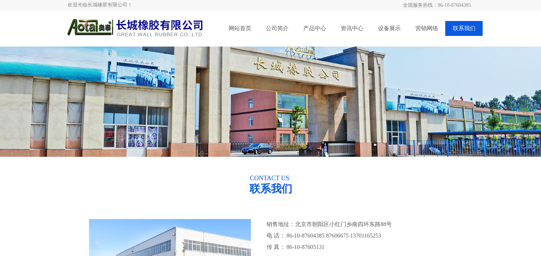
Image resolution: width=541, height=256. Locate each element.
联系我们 (464, 28)
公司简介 (277, 28)
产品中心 (314, 28)
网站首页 (240, 28)
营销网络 (426, 28)
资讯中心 (352, 28)
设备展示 (389, 28)
